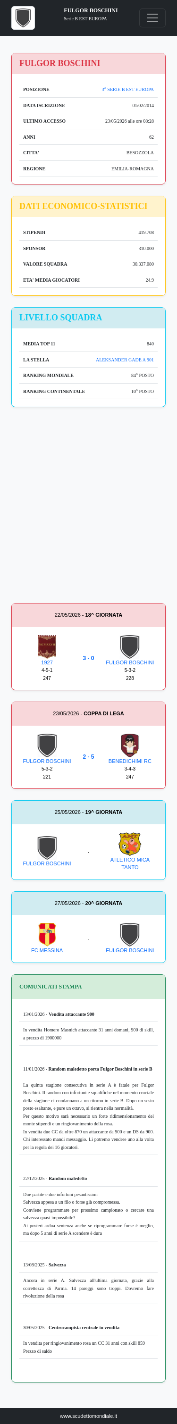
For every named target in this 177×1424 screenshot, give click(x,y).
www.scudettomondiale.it (88, 1416)
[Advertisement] (88, 507)
